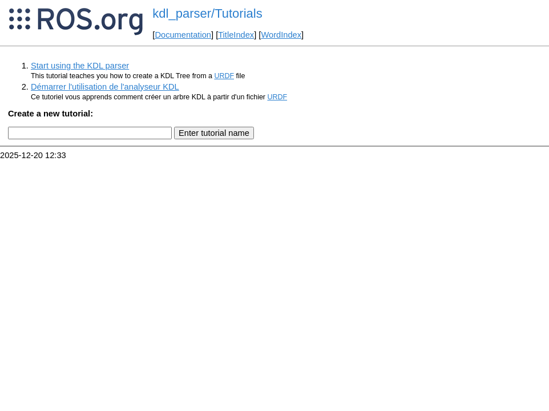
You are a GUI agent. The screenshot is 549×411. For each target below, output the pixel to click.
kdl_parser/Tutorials (207, 13)
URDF (224, 76)
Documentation (183, 34)
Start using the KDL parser (80, 65)
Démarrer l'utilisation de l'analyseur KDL (105, 86)
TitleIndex (236, 34)
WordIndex (281, 34)
